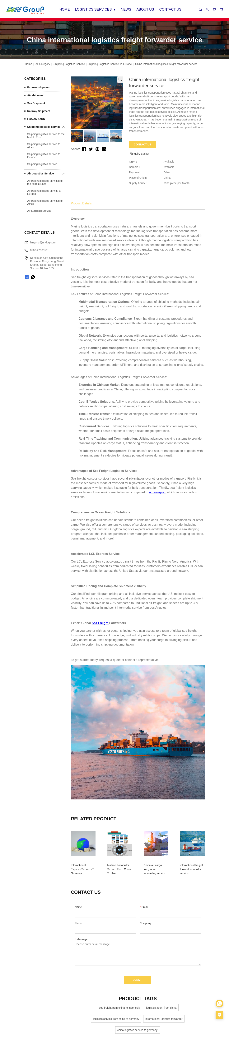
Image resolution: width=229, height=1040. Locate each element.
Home (28, 62)
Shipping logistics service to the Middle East (46, 134)
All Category (42, 62)
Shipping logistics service (69, 62)
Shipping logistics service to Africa (43, 144)
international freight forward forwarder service (188, 866)
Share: (75, 148)
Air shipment (35, 94)
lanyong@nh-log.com (43, 241)
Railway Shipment (38, 109)
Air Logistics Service (40, 172)
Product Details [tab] (81, 202)
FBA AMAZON (36, 117)
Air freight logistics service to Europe (44, 191)
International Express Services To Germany (84, 866)
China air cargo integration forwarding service (155, 866)
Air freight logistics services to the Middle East (45, 181)
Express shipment (38, 86)
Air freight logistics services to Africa (45, 201)
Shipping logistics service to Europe (109, 62)
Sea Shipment (36, 102)
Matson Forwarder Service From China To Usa (120, 866)
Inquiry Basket (139, 152)
